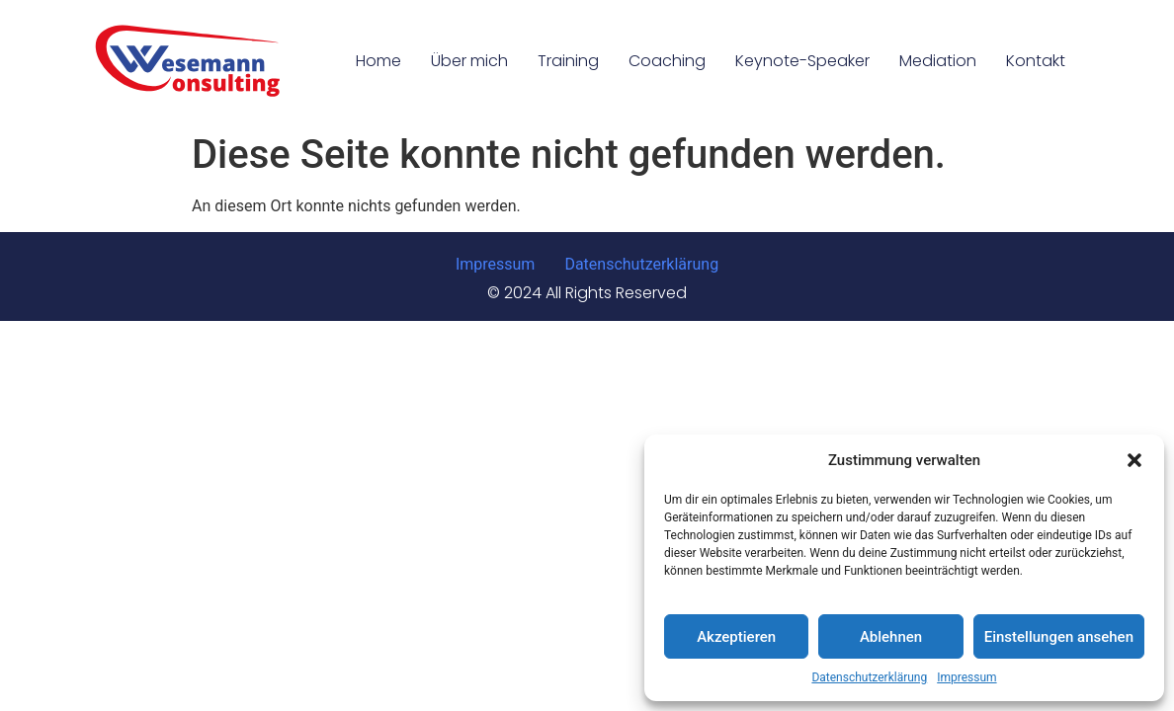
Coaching (667, 60)
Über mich (469, 60)
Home (378, 60)
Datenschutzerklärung (869, 677)
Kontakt (1035, 60)
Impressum (966, 677)
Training (568, 60)
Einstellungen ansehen (1058, 637)
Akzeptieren (736, 637)
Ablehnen (891, 637)
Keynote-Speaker (802, 60)
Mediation (937, 60)
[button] (1134, 460)
